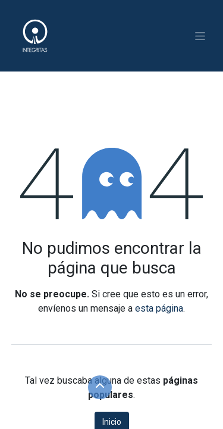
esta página (159, 308)
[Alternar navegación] (200, 36)
